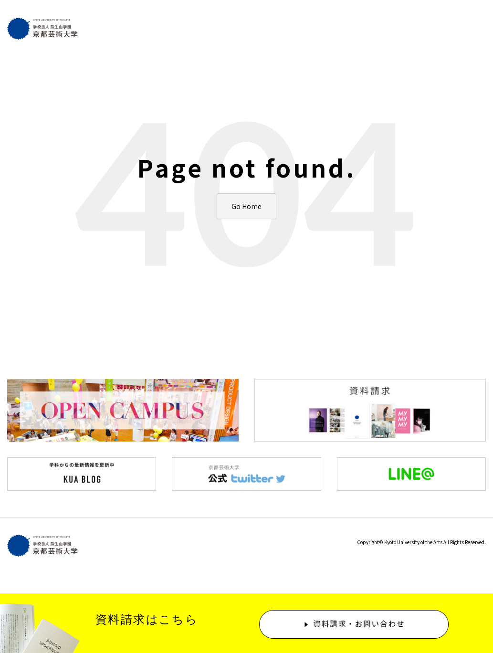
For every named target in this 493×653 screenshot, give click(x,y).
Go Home (246, 206)
